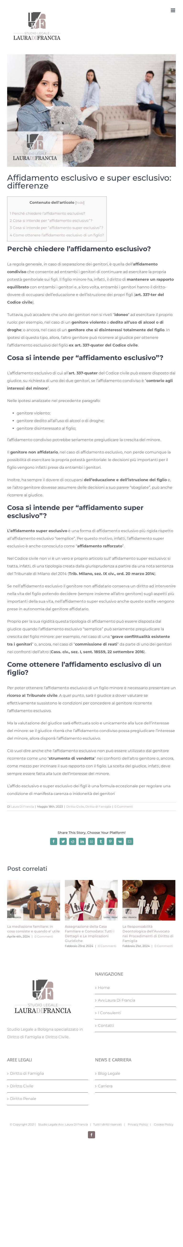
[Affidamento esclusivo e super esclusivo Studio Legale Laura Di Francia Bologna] (91, 110)
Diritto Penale (23, 1098)
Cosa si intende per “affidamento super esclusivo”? (56, 227)
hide (79, 202)
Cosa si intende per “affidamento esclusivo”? (51, 220)
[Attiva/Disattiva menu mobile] (173, 10)
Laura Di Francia (22, 806)
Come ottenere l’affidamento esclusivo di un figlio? (57, 235)
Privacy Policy (137, 1124)
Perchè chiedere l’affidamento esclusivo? (47, 213)
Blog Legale (109, 1073)
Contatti (106, 1025)
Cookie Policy (163, 1124)
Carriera (105, 1086)
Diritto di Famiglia (98, 806)
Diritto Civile (75, 806)
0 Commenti (123, 806)
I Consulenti (109, 1013)
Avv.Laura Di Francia (116, 1000)
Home (104, 987)
